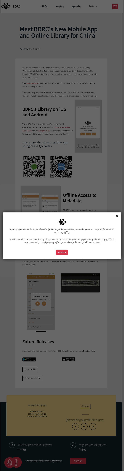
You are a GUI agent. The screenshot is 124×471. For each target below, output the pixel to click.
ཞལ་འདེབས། (62, 252)
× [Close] (117, 216)
